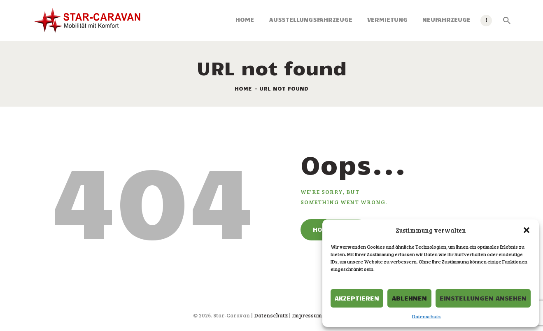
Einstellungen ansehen (483, 298)
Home (243, 88)
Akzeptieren (357, 298)
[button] (526, 230)
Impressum (307, 315)
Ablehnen (409, 298)
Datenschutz (426, 316)
